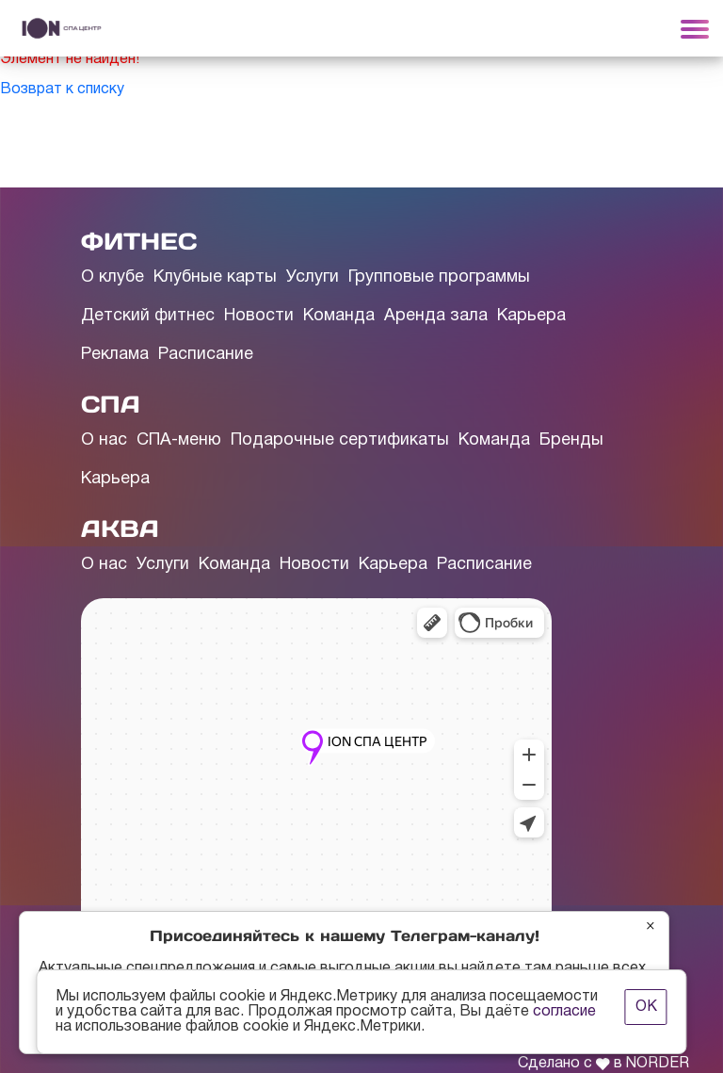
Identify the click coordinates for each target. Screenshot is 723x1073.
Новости (259, 316)
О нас (104, 440)
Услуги (312, 277)
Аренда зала (436, 316)
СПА (110, 404)
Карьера (531, 316)
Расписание (205, 355)
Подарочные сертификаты (340, 440)
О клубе (112, 277)
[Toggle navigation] (695, 28)
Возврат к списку (62, 89)
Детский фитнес (148, 316)
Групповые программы (439, 277)
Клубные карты (215, 277)
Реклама (115, 355)
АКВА (120, 528)
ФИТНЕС (139, 241)
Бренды (571, 440)
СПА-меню (179, 440)
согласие (564, 1011)
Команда (339, 316)
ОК (646, 1007)
